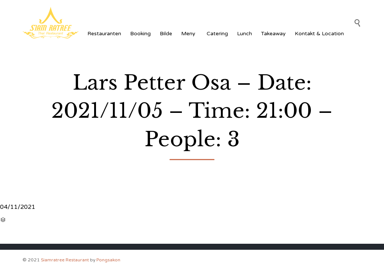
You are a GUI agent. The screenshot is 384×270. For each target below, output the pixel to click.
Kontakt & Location (319, 33)
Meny (189, 33)
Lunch (244, 33)
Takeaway (273, 33)
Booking (140, 33)
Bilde (166, 33)
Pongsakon (108, 259)
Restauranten (104, 33)
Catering (217, 33)
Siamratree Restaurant (65, 259)
